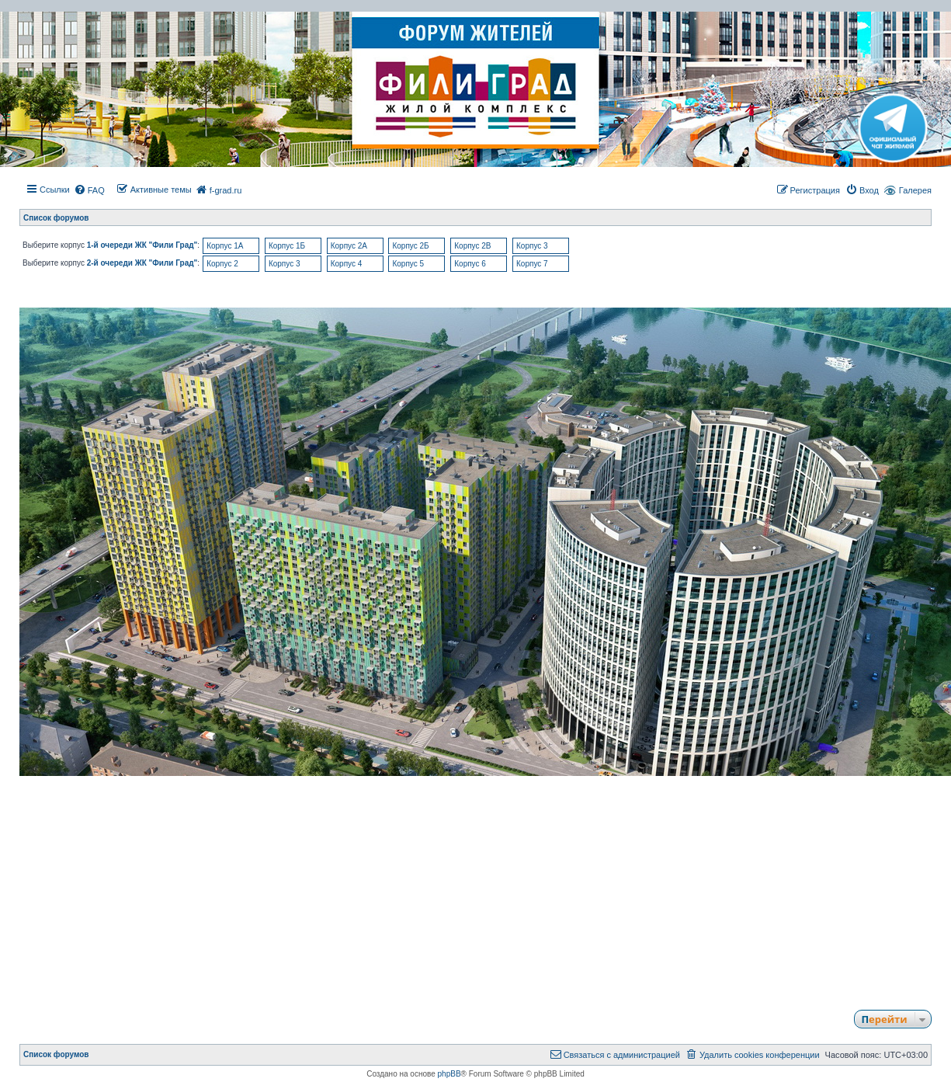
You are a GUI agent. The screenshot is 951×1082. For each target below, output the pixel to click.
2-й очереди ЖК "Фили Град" (142, 263)
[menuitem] (89, 190)
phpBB (449, 1074)
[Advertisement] (476, 885)
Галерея (915, 190)
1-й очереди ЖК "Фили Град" (142, 245)
